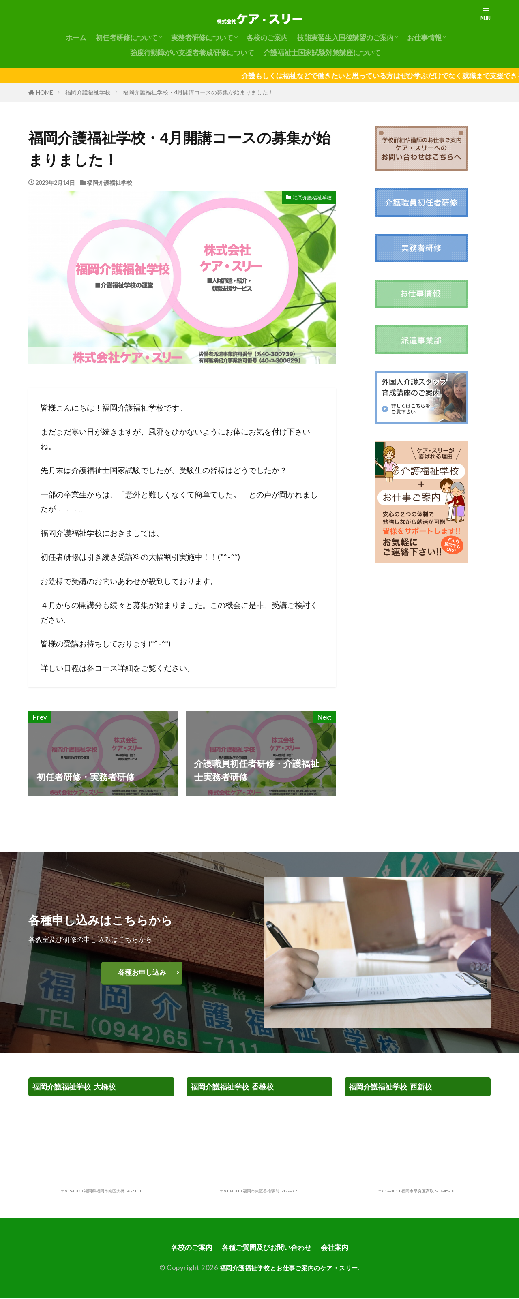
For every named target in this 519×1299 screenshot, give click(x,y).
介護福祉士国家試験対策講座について (322, 52)
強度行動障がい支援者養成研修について (192, 52)
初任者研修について (127, 37)
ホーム (76, 37)
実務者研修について (202, 37)
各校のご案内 (267, 37)
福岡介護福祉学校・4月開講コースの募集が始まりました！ (198, 92)
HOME (44, 92)
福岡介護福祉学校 (88, 92)
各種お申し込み (142, 972)
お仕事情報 (424, 37)
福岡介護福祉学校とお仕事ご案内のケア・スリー (289, 1269)
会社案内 (342, 1247)
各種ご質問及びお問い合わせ (267, 1247)
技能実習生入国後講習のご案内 (345, 37)
